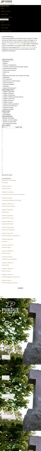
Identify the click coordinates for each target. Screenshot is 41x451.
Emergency (5, 423)
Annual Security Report (8, 420)
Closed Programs (6, 388)
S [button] (2, 161)
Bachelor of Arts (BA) (8, 118)
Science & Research (8, 82)
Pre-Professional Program (10, 123)
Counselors (5, 410)
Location (6, 111)
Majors (3, 8)
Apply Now (5, 381)
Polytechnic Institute (8, 109)
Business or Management (9, 65)
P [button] (2, 155)
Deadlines (4, 384)
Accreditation (20, 441)
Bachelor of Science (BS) (9, 122)
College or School (8, 89)
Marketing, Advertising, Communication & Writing (16, 75)
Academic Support (6, 11)
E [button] (2, 136)
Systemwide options (8, 324)
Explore (6, 357)
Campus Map (5, 369)
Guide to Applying (6, 382)
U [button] (2, 164)
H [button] (2, 141)
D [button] (2, 134)
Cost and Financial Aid (7, 364)
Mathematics (6, 77)
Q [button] (2, 157)
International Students (7, 405)
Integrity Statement (25, 439)
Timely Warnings (6, 432)
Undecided (6, 86)
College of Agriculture (8, 91)
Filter (3, 125)
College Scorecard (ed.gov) (9, 441)
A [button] (2, 129)
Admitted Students (7, 399)
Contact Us (13, 443)
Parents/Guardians (7, 408)
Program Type (7, 116)
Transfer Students (6, 403)
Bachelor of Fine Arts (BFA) (10, 120)
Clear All (8, 125)
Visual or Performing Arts (9, 88)
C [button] (2, 132)
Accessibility (5, 439)
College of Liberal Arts (9, 98)
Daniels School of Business (10, 105)
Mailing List (5, 371)
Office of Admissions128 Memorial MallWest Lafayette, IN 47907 (8, 318)
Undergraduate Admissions (7, 4)
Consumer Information (31, 441)
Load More (20, 288)
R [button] (2, 159)
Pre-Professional (7, 79)
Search (17, 127)
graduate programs (17, 43)
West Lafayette (7, 114)
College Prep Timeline (7, 391)
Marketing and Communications (10, 427)
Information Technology (8, 425)
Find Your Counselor (7, 373)
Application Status (6, 390)
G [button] (2, 139)
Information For (7, 396)
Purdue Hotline (6, 430)
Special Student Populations (9, 406)
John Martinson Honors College (27, 47)
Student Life (5, 367)
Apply (5, 378)
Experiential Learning (6, 17)
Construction (5, 422)
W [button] (2, 168)
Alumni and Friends (7, 412)
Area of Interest (7, 59)
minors (8, 43)
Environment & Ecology (9, 70)
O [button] (2, 154)
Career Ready (4, 14)
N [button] (2, 152)
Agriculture (6, 61)
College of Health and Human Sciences (13, 97)
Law (4, 74)
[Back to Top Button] (1, 297)
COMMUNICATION (8, 417)
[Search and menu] (16, 2)
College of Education (8, 93)
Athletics (5, 63)
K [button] (2, 146)
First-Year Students (7, 401)
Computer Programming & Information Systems (15, 67)
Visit (3, 362)
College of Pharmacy (8, 100)
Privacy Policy (5, 443)
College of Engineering (9, 95)
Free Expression (34, 439)
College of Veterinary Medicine (11, 104)
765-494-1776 (5, 321)
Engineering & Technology (10, 68)
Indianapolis (6, 113)
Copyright (4, 436)
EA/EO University (14, 439)
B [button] (2, 131)
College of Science (8, 102)
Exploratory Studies (8, 107)
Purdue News (5, 429)
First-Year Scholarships (8, 366)
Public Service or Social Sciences (11, 81)
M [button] (2, 150)
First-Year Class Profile (8, 386)
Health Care (6, 72)
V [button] (2, 166)
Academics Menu (4, 19)
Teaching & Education (8, 84)
